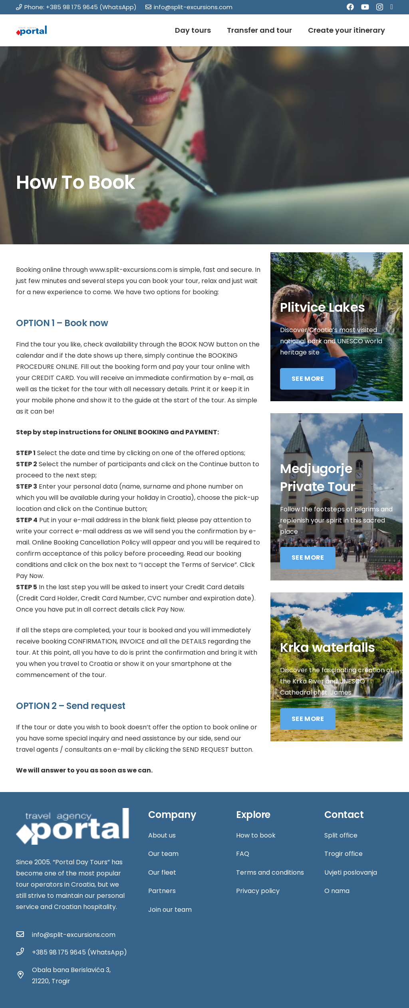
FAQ (242, 853)
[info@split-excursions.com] (24, 935)
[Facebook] (350, 6)
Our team (163, 853)
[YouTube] (365, 6)
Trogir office (343, 853)
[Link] (31, 31)
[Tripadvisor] (391, 6)
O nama (336, 890)
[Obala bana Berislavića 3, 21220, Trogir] (24, 975)
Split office (340, 835)
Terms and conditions (270, 872)
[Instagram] (379, 7)
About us (162, 835)
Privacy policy (258, 890)
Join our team (170, 909)
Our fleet (162, 872)
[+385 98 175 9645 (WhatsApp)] (24, 952)
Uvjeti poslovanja (350, 872)
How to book (256, 835)
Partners (162, 890)
